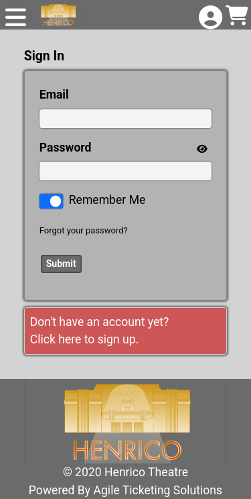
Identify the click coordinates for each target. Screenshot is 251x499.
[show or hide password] (201, 148)
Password (65, 147)
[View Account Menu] (208, 18)
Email (54, 94)
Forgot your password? (83, 230)
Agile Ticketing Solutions (158, 490)
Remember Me (107, 200)
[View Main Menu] (15, 18)
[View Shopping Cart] (235, 16)
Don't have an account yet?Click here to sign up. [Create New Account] (99, 330)
